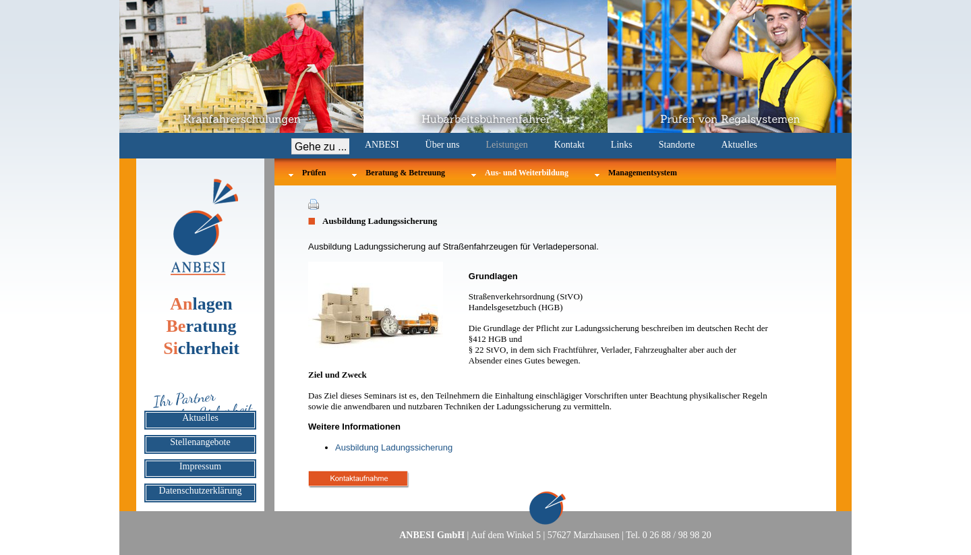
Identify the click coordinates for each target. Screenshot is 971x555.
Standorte (677, 145)
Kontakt (569, 145)
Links (621, 145)
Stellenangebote (200, 442)
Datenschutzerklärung (200, 491)
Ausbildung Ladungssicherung (393, 447)
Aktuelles (739, 145)
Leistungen (507, 145)
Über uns (442, 145)
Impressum (200, 466)
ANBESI (382, 145)
